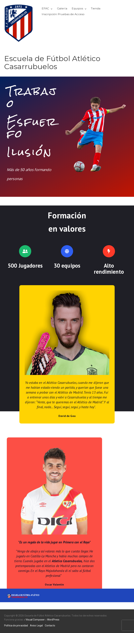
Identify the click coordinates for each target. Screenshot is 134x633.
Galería (62, 8)
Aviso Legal (36, 625)
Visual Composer (35, 619)
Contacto (50, 625)
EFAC (45, 8)
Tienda (95, 8)
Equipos (77, 8)
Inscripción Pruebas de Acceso (63, 14)
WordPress (53, 619)
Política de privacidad (16, 625)
